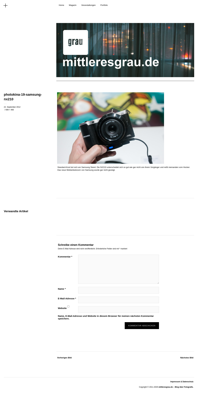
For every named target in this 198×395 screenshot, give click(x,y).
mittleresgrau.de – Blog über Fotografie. (176, 387)
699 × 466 (10, 110)
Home (61, 5)
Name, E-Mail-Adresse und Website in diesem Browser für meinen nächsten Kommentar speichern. (106, 317)
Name (62, 289)
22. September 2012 (12, 107)
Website (62, 308)
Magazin (72, 5)
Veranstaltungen (88, 5)
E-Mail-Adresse (67, 298)
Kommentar (65, 256)
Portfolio (104, 5)
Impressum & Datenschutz (181, 382)
